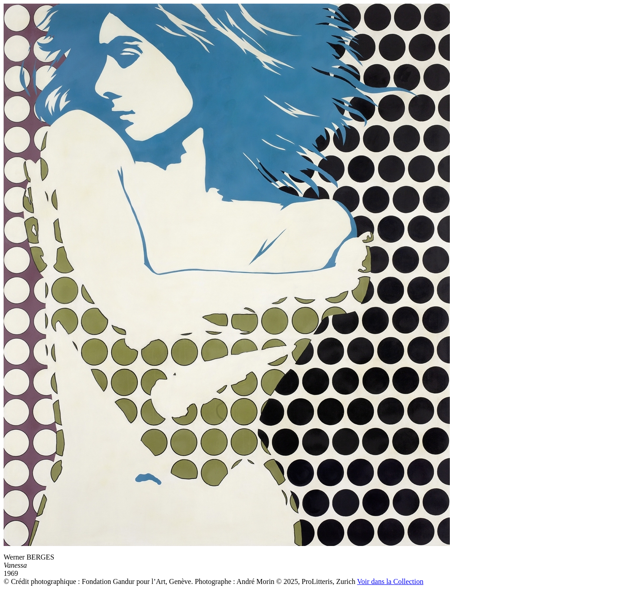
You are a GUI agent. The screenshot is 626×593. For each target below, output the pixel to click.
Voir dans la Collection (390, 581)
